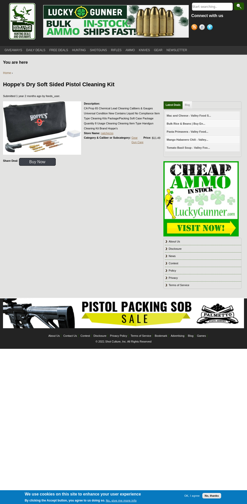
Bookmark (161, 335)
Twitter (211, 28)
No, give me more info (121, 501)
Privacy (173, 277)
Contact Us (70, 335)
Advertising (177, 335)
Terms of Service (179, 285)
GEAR (158, 50)
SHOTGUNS (98, 50)
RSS (195, 28)
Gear (135, 137)
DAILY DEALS (35, 50)
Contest (173, 263)
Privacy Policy (118, 335)
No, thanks (212, 496)
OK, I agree (192, 496)
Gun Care (138, 142)
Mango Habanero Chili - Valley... (187, 139)
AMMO (130, 50)
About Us (174, 241)
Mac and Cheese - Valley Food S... (189, 115)
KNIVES (144, 50)
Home (7, 73)
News (172, 256)
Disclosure (175, 248)
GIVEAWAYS (13, 50)
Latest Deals (173, 105)
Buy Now (37, 162)
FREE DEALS (58, 50)
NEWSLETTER (176, 50)
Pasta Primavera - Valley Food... (187, 131)
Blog (187, 105)
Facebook (203, 28)
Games (201, 335)
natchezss (107, 133)
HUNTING (79, 50)
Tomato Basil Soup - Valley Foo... (188, 147)
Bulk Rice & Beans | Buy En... (186, 123)
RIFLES (116, 50)
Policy (172, 270)
